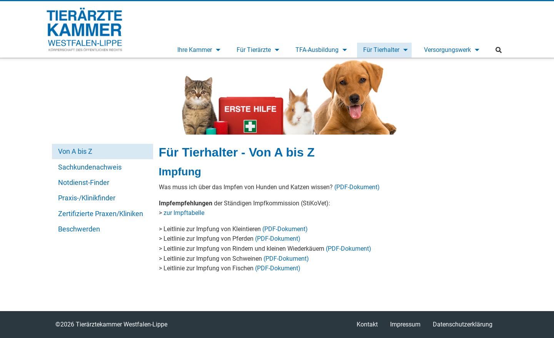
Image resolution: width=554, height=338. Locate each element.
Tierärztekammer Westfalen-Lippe (84, 29)
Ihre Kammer (194, 49)
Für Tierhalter (381, 49)
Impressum (405, 324)
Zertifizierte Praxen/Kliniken (100, 214)
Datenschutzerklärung (462, 324)
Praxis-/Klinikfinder (86, 198)
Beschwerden (79, 229)
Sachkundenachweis (90, 167)
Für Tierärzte (254, 49)
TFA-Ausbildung (317, 49)
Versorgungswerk (447, 49)
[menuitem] (197, 50)
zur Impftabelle (184, 212)
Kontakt (367, 324)
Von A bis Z (75, 151)
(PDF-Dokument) (357, 187)
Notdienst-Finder (83, 182)
